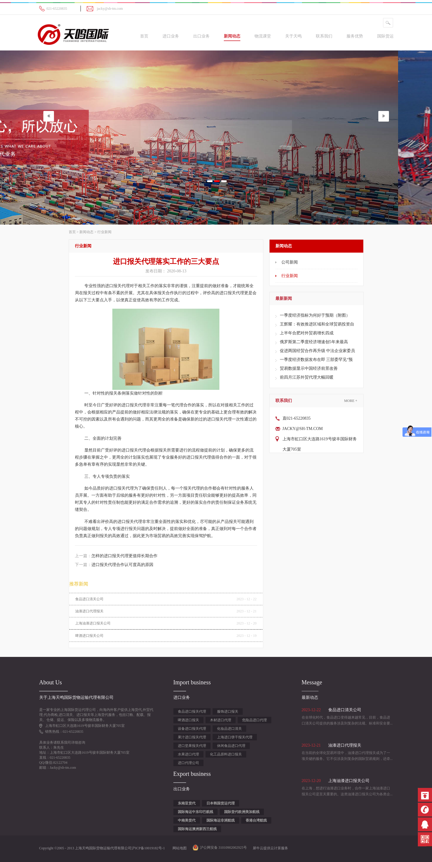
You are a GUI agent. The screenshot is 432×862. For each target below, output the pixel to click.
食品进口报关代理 (192, 711)
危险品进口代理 (254, 720)
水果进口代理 (188, 754)
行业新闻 (104, 232)
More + (350, 401)
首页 (144, 36)
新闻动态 (86, 232)
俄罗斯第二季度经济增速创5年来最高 (314, 342)
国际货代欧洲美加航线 (241, 812)
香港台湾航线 (256, 820)
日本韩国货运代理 (220, 803)
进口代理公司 (188, 763)
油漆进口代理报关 (89, 611)
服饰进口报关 (227, 711)
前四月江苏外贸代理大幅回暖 (307, 377)
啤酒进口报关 (188, 720)
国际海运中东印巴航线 (195, 812)
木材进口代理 (220, 720)
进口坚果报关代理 (192, 746)
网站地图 (179, 848)
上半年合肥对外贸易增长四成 (307, 333)
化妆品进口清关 (229, 729)
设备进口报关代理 (192, 729)
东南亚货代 (187, 803)
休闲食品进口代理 (231, 746)
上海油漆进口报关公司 (93, 623)
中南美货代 (187, 820)
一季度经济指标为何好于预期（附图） (315, 315)
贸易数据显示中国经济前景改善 (309, 368)
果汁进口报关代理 (192, 737)
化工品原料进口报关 (226, 754)
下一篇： (114, 564)
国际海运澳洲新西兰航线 (197, 829)
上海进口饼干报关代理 (234, 737)
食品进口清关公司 (89, 599)
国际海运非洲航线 (220, 820)
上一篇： (116, 556)
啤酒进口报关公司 (89, 636)
